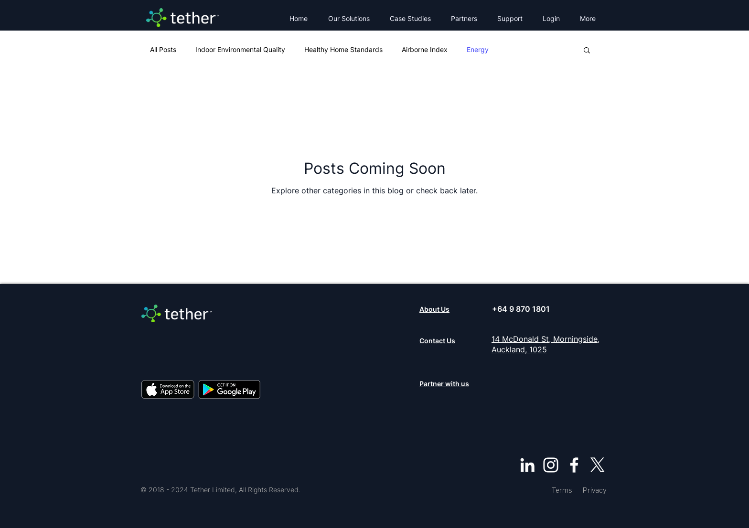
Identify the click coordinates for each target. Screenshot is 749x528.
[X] (598, 465)
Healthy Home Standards (343, 49)
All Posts (163, 49)
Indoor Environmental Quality (240, 49)
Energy (478, 49)
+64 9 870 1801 (521, 309)
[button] (352, 19)
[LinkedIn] (527, 465)
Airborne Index (425, 49)
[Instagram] (551, 465)
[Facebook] (574, 465)
